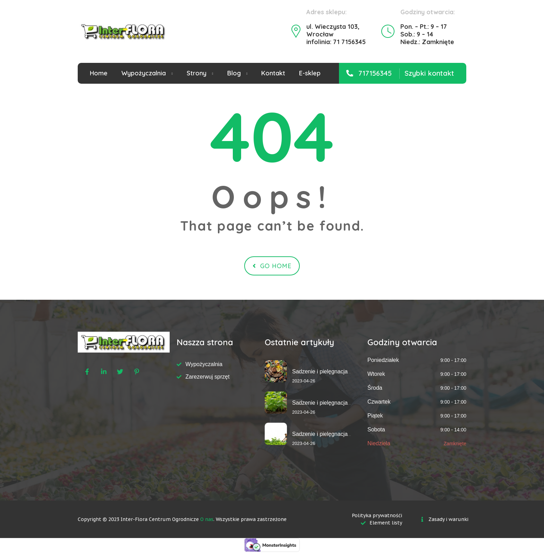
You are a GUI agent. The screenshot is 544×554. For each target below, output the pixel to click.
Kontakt (273, 73)
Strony (196, 73)
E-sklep (310, 73)
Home (99, 73)
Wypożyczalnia (143, 73)
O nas (206, 519)
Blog (234, 73)
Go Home (272, 266)
